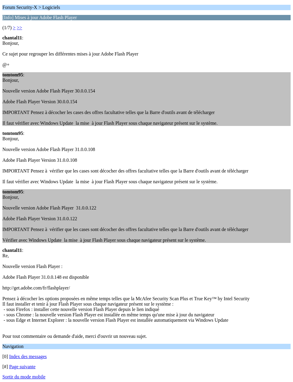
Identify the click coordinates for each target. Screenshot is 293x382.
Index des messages (28, 356)
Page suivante (22, 366)
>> (19, 27)
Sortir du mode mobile (23, 376)
